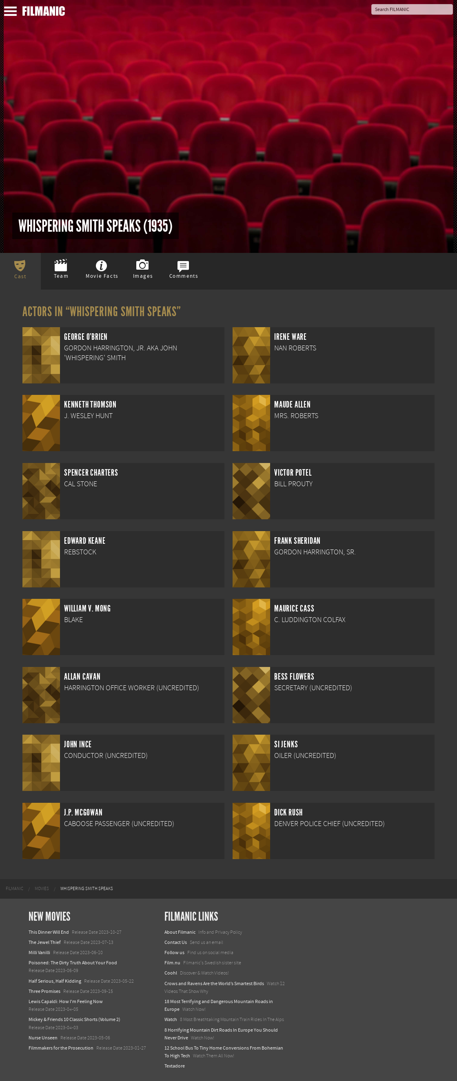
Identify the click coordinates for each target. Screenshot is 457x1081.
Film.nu (172, 963)
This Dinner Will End (49, 932)
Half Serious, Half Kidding (55, 981)
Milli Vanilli (39, 952)
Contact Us (175, 942)
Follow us (174, 952)
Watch (170, 1019)
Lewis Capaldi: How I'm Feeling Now (66, 1001)
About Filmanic (179, 932)
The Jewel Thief (45, 942)
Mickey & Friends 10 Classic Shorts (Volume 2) (74, 1019)
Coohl (170, 973)
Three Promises (44, 991)
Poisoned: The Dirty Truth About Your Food (73, 963)
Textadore (174, 1066)
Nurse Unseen (43, 1038)
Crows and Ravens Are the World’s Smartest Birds (214, 983)
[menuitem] (14, 889)
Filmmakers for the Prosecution (61, 1048)
